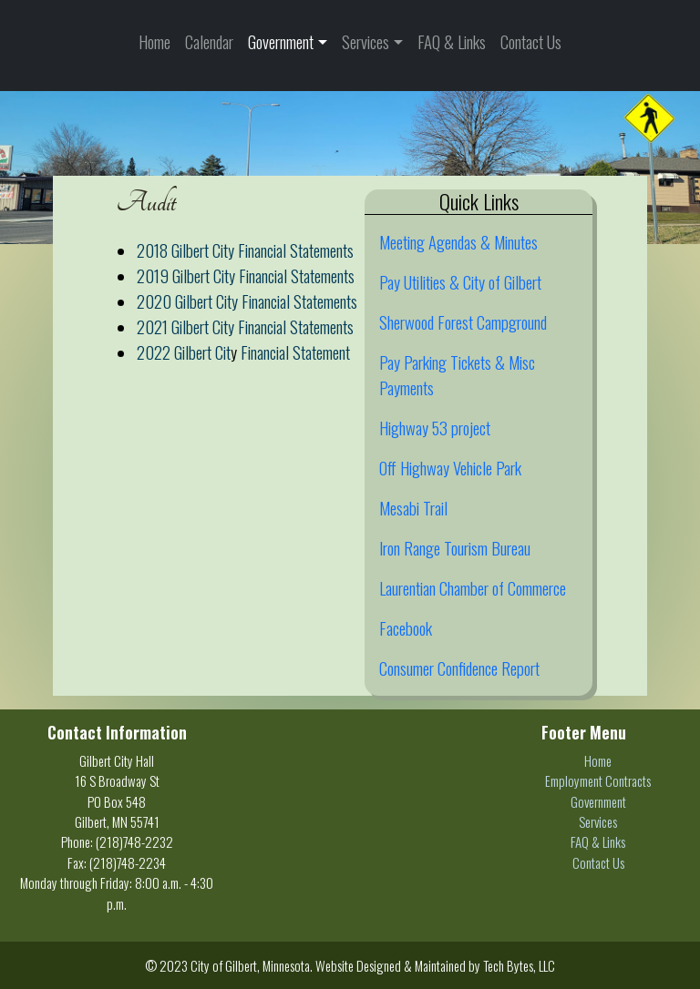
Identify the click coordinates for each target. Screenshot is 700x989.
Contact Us (530, 41)
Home (154, 41)
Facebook (405, 628)
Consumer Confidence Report (459, 668)
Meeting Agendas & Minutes (458, 241)
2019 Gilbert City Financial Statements (246, 275)
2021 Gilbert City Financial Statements (245, 326)
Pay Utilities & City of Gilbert (460, 282)
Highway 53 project (434, 427)
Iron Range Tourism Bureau (454, 547)
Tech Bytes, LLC (519, 965)
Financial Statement (295, 352)
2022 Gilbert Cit (184, 352)
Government (281, 41)
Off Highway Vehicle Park (450, 467)
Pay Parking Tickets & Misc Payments (457, 375)
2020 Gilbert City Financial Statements (247, 301)
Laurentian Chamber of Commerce (472, 588)
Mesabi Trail (413, 507)
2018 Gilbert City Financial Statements (245, 250)
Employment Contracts (598, 780)
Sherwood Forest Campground (463, 322)
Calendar (209, 41)
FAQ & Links (451, 41)
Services (365, 41)
